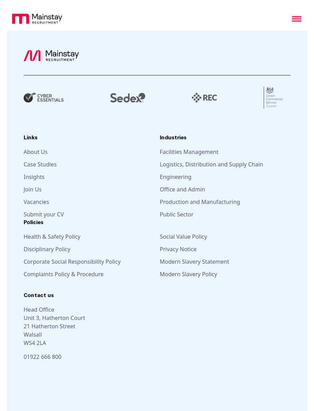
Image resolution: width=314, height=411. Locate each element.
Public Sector (176, 214)
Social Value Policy (183, 236)
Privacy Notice (178, 249)
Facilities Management (189, 152)
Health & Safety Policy (52, 236)
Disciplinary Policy (47, 249)
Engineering (175, 177)
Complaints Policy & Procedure (64, 274)
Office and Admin (182, 189)
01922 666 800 (42, 357)
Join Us (33, 189)
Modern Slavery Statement (194, 261)
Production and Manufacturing (200, 202)
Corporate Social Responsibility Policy (72, 261)
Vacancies (36, 202)
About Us (36, 152)
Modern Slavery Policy (188, 274)
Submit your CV (44, 214)
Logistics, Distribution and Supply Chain (211, 164)
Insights (34, 177)
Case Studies (40, 164)
